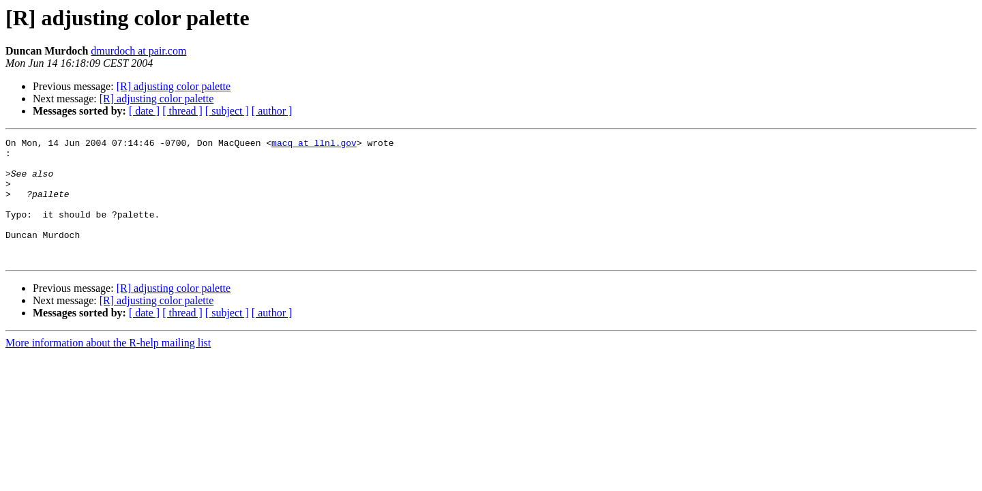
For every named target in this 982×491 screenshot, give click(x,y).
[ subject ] (227, 111)
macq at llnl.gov (314, 144)
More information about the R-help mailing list (108, 367)
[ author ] (272, 111)
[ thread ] (182, 111)
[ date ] (144, 111)
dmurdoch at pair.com (138, 51)
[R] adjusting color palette (174, 86)
